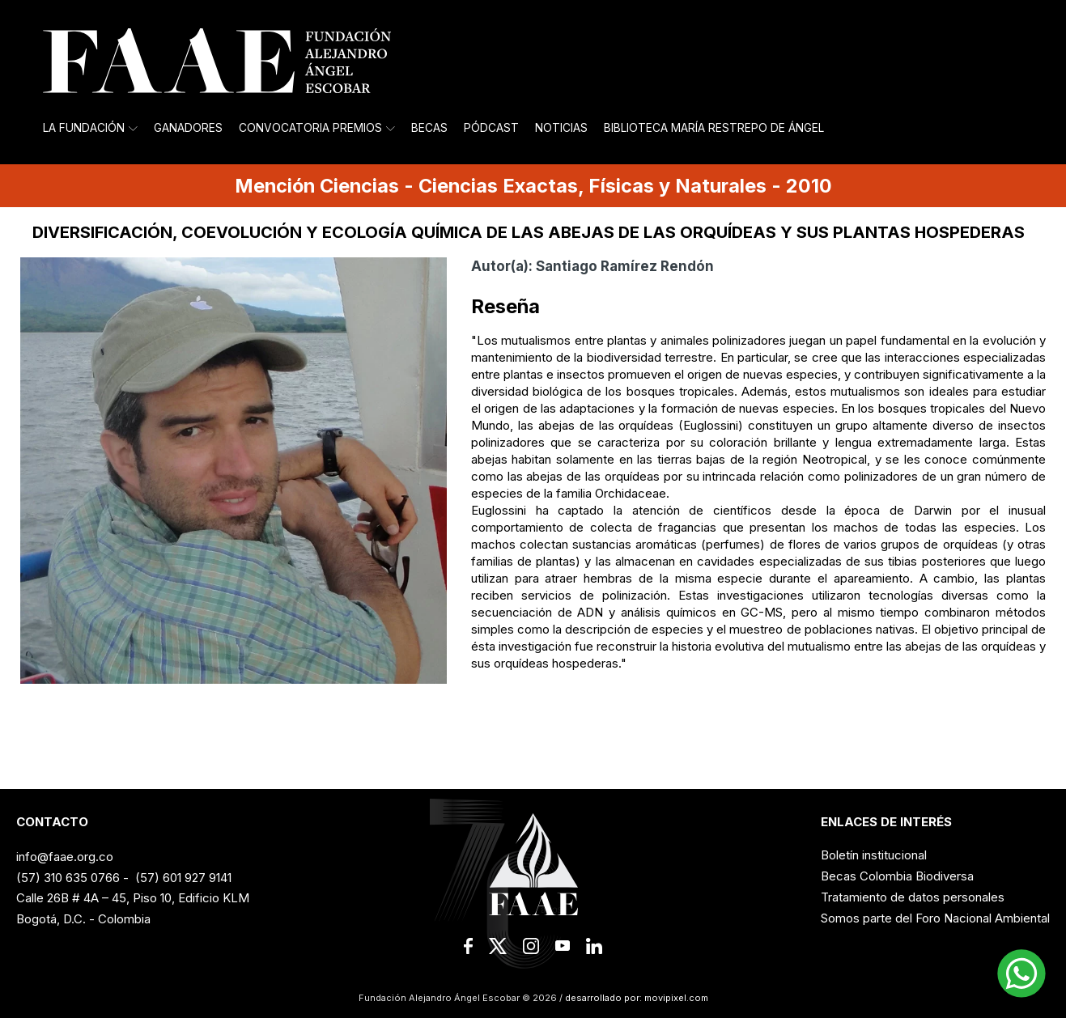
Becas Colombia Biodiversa (897, 876)
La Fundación (90, 127)
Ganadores (188, 127)
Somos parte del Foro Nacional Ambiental (935, 918)
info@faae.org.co (64, 856)
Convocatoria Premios (317, 127)
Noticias (561, 127)
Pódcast (491, 127)
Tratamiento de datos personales (912, 897)
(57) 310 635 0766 (68, 877)
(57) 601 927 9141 (183, 877)
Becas (429, 127)
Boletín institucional (874, 855)
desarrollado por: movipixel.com (635, 997)
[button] (1021, 973)
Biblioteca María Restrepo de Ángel (714, 127)
